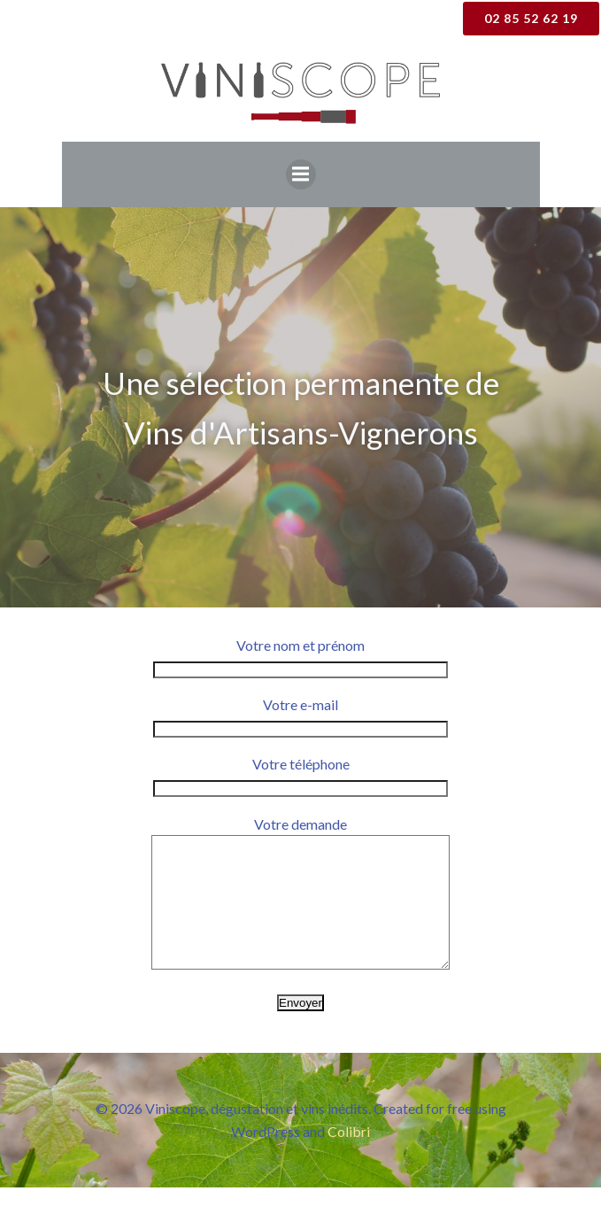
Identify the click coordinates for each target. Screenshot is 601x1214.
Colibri (348, 1157)
